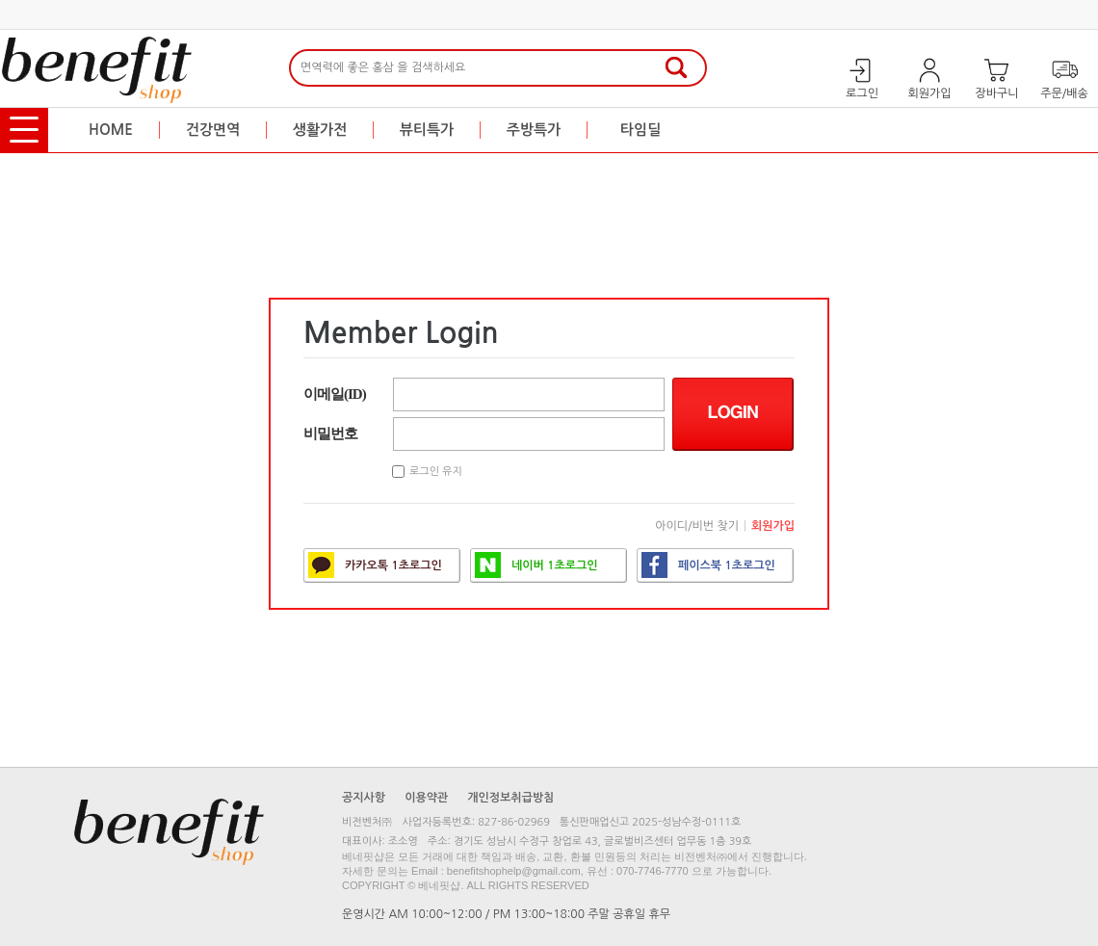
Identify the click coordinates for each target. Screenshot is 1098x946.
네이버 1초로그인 (536, 565)
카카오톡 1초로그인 (375, 565)
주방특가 (534, 129)
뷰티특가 (427, 129)
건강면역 (213, 129)
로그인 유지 (435, 471)
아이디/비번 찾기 (697, 526)
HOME (111, 129)
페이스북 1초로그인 (708, 565)
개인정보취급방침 (510, 797)
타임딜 (640, 129)
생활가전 (320, 129)
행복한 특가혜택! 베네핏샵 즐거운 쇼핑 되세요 (874, 130)
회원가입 (773, 526)
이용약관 (426, 797)
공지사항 (363, 797)
